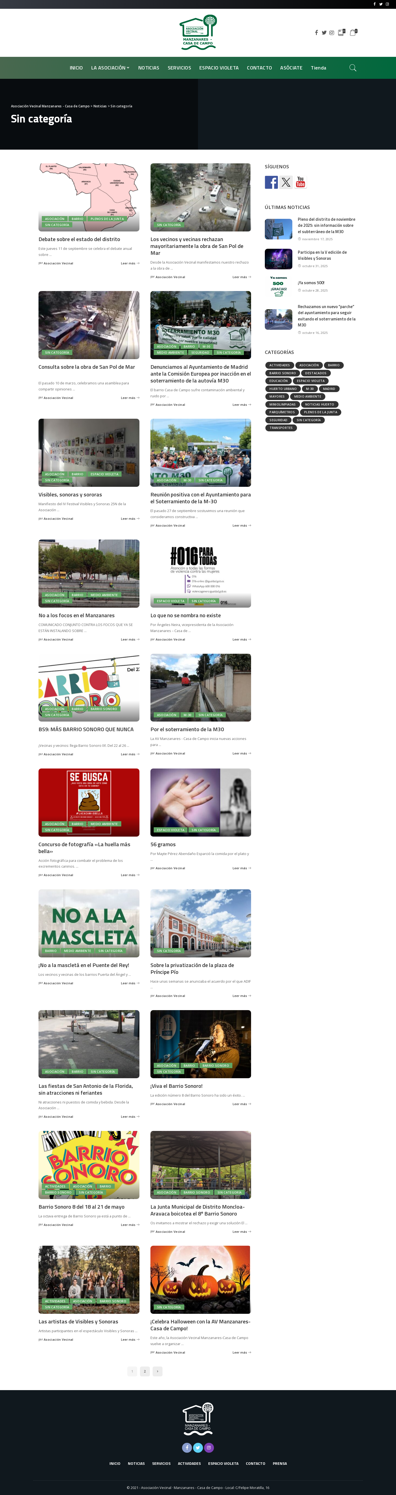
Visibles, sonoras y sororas (70, 494)
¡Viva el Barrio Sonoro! (176, 1086)
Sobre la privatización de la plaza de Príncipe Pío (192, 968)
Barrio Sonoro (104, 709)
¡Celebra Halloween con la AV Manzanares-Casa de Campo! (200, 1324)
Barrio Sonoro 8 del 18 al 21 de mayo (81, 1206)
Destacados (315, 373)
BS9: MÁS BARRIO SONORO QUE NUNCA (86, 729)
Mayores (277, 396)
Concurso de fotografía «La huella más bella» (84, 847)
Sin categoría (57, 225)
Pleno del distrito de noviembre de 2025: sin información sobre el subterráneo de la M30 (326, 225)
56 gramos (163, 844)
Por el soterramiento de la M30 (187, 729)
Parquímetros (282, 412)
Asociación (54, 219)
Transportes (281, 428)
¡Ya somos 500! (311, 283)
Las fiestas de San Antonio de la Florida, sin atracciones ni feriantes (85, 1089)
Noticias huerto (319, 404)
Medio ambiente (170, 352)
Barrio (77, 219)
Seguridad (200, 352)
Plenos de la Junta (107, 219)
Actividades (55, 1186)
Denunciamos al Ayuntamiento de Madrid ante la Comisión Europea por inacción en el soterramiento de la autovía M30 (200, 373)
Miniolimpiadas (283, 404)
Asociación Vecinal (58, 263)
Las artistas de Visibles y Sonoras (78, 1321)
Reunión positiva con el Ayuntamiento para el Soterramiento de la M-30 (200, 497)
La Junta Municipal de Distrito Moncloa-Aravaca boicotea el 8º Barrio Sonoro (197, 1210)
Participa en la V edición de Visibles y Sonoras (322, 255)
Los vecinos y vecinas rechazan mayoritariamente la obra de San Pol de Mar (196, 246)
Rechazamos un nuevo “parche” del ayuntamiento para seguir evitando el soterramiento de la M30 (327, 315)
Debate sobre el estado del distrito (79, 239)
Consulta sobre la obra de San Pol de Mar (86, 366)
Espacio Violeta (104, 474)
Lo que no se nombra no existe (185, 615)
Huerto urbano (283, 389)
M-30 (206, 346)
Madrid (329, 389)
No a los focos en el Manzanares (76, 615)
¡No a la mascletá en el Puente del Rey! (83, 965)
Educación (279, 381)
